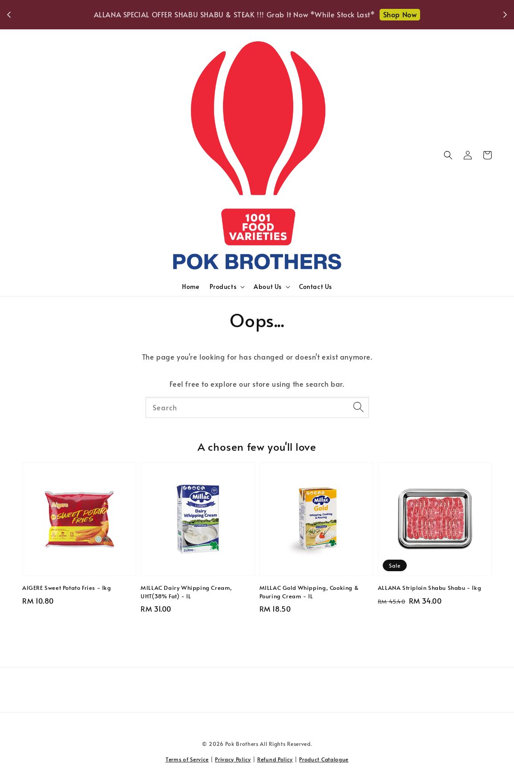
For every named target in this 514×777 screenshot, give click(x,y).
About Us (268, 287)
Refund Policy (275, 759)
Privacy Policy (233, 759)
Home (190, 286)
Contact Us (315, 286)
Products (223, 287)
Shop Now (400, 14)
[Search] (358, 407)
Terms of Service (187, 759)
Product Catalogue (323, 759)
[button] (448, 155)
